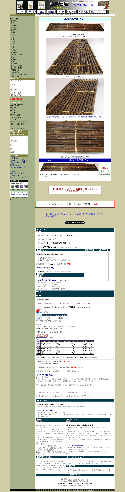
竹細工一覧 (14, 19)
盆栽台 (13, 59)
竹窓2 (13, 43)
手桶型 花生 (16, 70)
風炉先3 (14, 25)
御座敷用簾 (15, 72)
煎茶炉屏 (14, 64)
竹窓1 (13, 41)
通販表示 (12, 171)
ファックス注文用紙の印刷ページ (58, 243)
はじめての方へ (14, 165)
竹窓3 (13, 46)
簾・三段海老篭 (16, 68)
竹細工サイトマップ (16, 175)
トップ (37, 14)
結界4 (13, 39)
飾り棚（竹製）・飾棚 (19, 74)
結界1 (13, 32)
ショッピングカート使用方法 (18, 160)
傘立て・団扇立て (18, 54)
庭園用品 (14, 52)
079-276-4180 (66, 484)
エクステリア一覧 (16, 105)
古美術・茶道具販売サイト (18, 189)
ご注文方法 (14, 158)
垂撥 (12, 57)
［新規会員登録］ (16, 95)
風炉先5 (14, 30)
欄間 (12, 61)
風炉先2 (14, 23)
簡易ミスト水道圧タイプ (19, 128)
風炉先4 (14, 28)
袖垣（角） (14, 107)
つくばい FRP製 (15, 117)
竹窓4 (13, 48)
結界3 (13, 37)
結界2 (13, 34)
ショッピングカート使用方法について (66, 235)
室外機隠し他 (15, 115)
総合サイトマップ (17, 173)
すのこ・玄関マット (18, 66)
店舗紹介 (12, 164)
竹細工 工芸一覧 (44, 14)
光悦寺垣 (13, 112)
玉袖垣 (12, 110)
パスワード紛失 (15, 93)
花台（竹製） (16, 76)
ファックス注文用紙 (17, 162)
